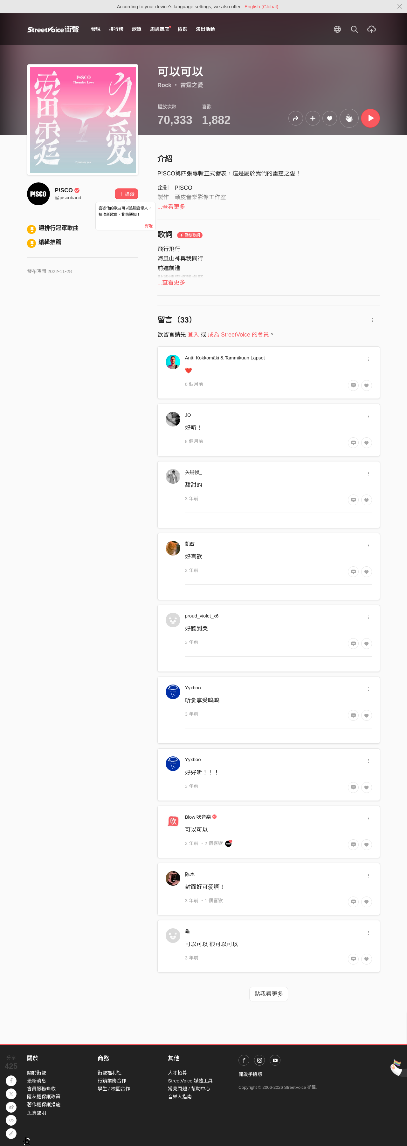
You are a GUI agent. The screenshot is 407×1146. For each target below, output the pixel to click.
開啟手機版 (250, 1074)
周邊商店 (160, 29)
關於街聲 (36, 1072)
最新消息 (36, 1080)
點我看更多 (268, 994)
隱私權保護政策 (43, 1096)
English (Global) (262, 6)
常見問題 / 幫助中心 (189, 1088)
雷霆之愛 (191, 85)
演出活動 (205, 29)
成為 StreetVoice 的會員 (238, 334)
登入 (193, 334)
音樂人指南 (180, 1096)
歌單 (136, 29)
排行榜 (116, 29)
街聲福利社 (109, 1072)
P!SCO (67, 190)
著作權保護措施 (43, 1104)
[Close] (400, 6)
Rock (164, 85)
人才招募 (177, 1072)
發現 (95, 29)
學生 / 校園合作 (114, 1088)
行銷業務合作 (112, 1080)
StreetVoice (53, 29)
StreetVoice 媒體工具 (190, 1080)
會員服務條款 (41, 1088)
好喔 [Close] (149, 226)
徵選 (182, 29)
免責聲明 (36, 1112)
